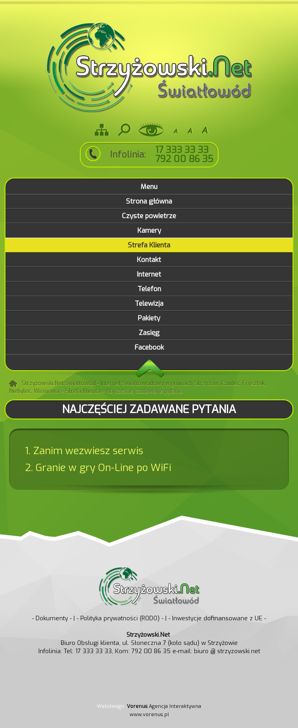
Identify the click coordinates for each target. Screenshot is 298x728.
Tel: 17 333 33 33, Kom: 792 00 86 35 (117, 651)
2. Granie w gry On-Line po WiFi (98, 467)
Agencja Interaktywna (164, 706)
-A (176, 129)
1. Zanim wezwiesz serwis (84, 450)
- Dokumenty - (52, 618)
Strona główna (14, 384)
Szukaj (123, 129)
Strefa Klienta (82, 391)
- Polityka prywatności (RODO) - (120, 618)
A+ (205, 129)
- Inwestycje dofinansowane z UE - (217, 618)
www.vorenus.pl (149, 714)
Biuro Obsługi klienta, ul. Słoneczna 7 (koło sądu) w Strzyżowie (149, 639)
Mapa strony (102, 129)
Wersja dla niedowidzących (151, 129)
